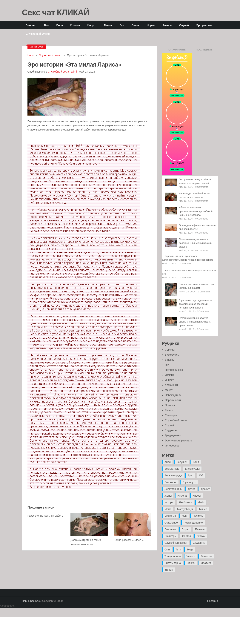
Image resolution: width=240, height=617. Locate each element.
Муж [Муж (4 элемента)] (184, 515)
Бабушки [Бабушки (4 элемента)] (181, 462)
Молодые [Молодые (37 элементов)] (170, 515)
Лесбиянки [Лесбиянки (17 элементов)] (185, 502)
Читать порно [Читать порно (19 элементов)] (172, 562)
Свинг (135, 25)
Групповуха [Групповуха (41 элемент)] (189, 482)
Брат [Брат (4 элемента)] (190, 475)
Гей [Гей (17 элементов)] (201, 475)
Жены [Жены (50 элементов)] (168, 495)
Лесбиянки (171, 384)
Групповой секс (174, 369)
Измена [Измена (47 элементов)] (182, 495)
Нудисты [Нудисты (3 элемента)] (198, 515)
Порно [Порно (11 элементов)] (185, 529)
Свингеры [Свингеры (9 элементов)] (170, 536)
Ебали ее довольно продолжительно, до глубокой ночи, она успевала (196, 211)
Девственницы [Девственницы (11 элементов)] (173, 488)
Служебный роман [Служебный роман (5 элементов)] (175, 542)
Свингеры (171, 415)
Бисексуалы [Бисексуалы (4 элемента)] (192, 468)
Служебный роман (38, 33)
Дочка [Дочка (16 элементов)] (191, 488)
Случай (184, 25)
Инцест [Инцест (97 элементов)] (197, 495)
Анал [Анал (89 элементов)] (167, 462)
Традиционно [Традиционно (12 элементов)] (172, 556)
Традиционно (173, 435)
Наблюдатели (173, 395)
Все (46, 25)
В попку (169, 359)
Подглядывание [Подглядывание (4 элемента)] (193, 522)
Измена (75, 25)
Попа (59, 25)
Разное (167, 25)
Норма (151, 25)
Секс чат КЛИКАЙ (55, 12)
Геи (122, 25)
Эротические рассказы (178, 440)
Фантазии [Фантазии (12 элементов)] (206, 556)
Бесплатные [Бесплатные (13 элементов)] (171, 468)
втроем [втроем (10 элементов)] (168, 569)
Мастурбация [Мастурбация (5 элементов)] (185, 509)
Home (30, 55)
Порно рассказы (31, 600)
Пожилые (170, 405)
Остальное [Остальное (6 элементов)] (171, 522)
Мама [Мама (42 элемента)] (167, 509)
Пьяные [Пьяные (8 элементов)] (200, 529)
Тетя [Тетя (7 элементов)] (178, 549)
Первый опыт (173, 400)
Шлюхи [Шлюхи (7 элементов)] (191, 562)
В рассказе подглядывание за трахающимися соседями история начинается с (196, 304)
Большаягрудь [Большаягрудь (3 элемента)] (173, 475)
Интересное (172, 445)
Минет (108, 25)
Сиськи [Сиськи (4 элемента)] (201, 536)
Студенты (171, 430)
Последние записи (204, 50)
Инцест (91, 25)
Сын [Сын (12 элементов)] (167, 549)
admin (74, 71)
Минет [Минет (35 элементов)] (203, 509)
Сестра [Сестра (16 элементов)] (186, 536)
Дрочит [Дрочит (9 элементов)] (205, 488)
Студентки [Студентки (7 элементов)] (199, 542)
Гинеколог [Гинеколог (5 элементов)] (170, 482)
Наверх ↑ (212, 600)
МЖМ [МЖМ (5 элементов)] (201, 502)
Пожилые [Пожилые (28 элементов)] (170, 529)
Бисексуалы (172, 354)
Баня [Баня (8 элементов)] (196, 462)
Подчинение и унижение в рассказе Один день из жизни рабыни (195, 243)
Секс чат (31, 25)
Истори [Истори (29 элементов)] (168, 502)
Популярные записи (176, 50)
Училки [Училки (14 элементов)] (190, 556)
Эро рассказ (204, 25)
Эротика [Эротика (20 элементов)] (206, 562)
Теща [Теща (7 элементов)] (190, 549)
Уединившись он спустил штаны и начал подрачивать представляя (195, 322)
